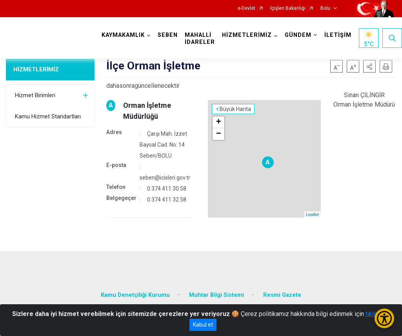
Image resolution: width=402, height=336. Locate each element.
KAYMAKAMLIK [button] (123, 35)
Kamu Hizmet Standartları (48, 116)
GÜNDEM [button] (298, 35)
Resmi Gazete (282, 295)
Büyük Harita (235, 109)
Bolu (325, 8)
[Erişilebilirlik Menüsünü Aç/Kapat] (384, 318)
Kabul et (203, 324)
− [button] (218, 134)
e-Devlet (246, 8)
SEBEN (168, 35)
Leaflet (312, 214)
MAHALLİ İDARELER (200, 38)
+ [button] (218, 122)
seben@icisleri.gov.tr (165, 177)
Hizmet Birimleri (35, 95)
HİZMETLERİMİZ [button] (247, 35)
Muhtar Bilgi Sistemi (216, 295)
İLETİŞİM (337, 35)
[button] (369, 66)
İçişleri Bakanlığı (288, 8)
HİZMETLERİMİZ (36, 69)
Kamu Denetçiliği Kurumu (135, 295)
